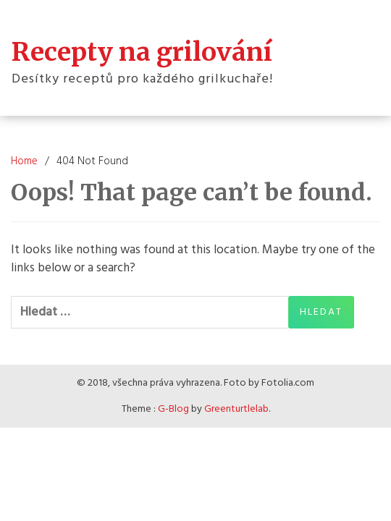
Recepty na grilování (142, 52)
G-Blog (173, 409)
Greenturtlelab (236, 409)
